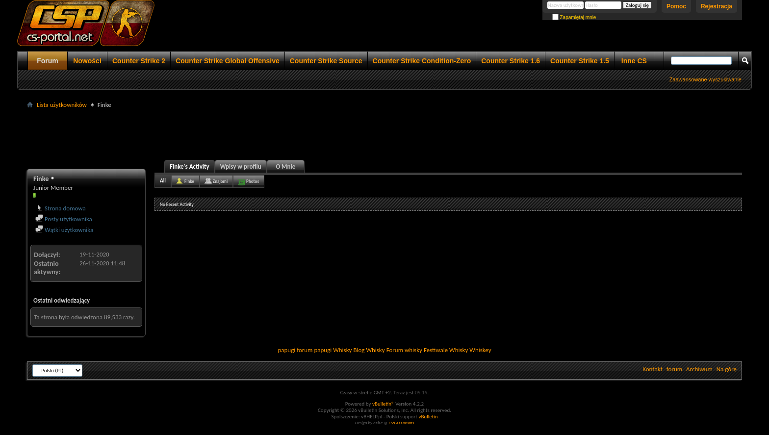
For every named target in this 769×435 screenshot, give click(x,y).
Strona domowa (60, 208)
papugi (286, 350)
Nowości (87, 61)
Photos (252, 181)
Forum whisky (404, 350)
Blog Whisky (368, 350)
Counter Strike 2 (138, 61)
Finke (189, 181)
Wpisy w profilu (240, 166)
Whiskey (480, 350)
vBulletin (427, 416)
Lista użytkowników (62, 104)
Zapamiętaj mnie (574, 17)
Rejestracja (716, 6)
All (163, 181)
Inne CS (634, 61)
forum (674, 369)
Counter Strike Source (326, 61)
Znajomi (220, 181)
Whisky (342, 350)
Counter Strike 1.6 (510, 61)
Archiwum (699, 369)
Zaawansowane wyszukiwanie (705, 79)
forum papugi (314, 350)
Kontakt (652, 369)
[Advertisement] (384, 133)
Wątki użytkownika (64, 229)
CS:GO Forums (401, 422)
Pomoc (676, 6)
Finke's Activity (189, 166)
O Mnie (285, 166)
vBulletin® (383, 404)
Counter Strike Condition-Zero (422, 61)
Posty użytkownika (63, 219)
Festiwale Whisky (446, 350)
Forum (47, 61)
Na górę (727, 369)
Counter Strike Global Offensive (228, 61)
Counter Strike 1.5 (579, 61)
